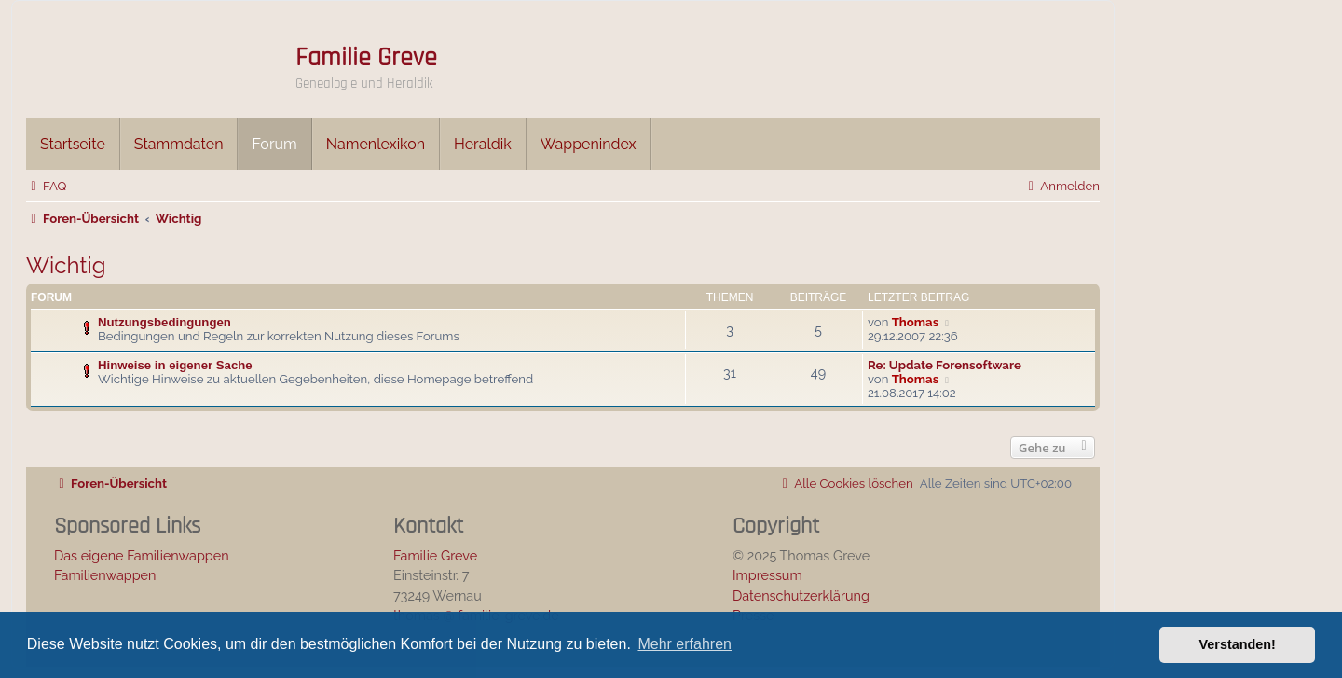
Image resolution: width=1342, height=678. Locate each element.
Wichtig (66, 265)
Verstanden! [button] (1237, 644)
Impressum (767, 575)
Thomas (915, 322)
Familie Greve (366, 58)
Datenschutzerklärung (801, 595)
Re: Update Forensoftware (944, 365)
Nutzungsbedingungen (164, 322)
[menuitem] (46, 186)
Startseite (72, 144)
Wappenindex (589, 144)
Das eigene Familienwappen (141, 555)
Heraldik (483, 144)
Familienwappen (105, 575)
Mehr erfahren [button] (684, 644)
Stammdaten (179, 144)
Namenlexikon (375, 144)
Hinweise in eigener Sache (175, 365)
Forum (274, 144)
